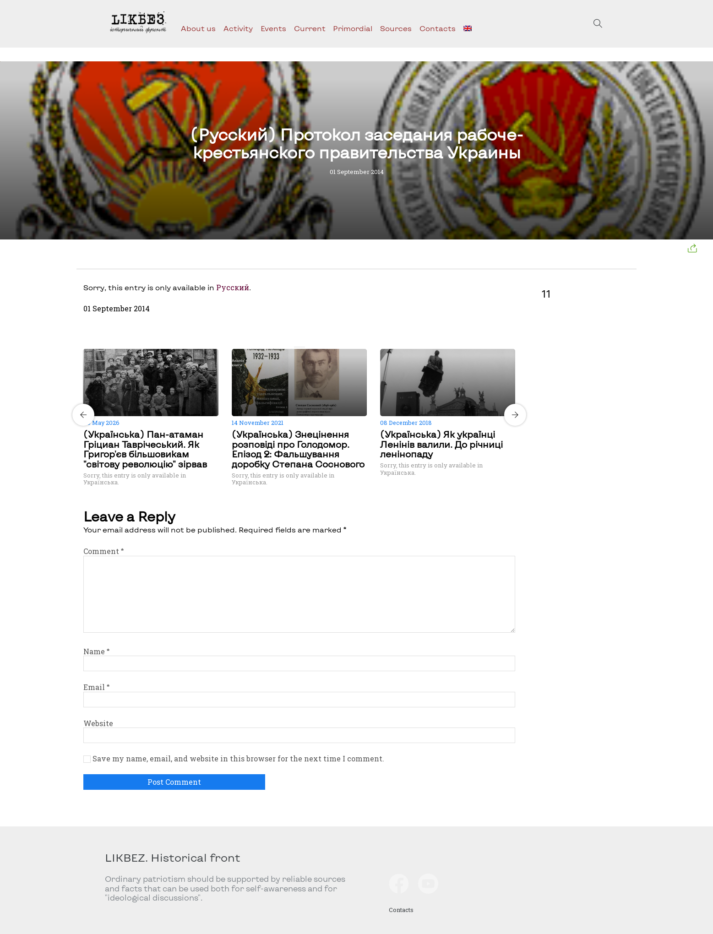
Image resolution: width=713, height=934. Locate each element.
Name (96, 651)
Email (96, 687)
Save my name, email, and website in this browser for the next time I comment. (238, 758)
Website (98, 723)
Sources (396, 28)
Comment (103, 551)
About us (198, 28)
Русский (232, 287)
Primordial (352, 28)
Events (273, 28)
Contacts (437, 28)
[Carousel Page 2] (302, 347)
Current (310, 28)
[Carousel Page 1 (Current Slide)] (296, 347)
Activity (238, 28)
